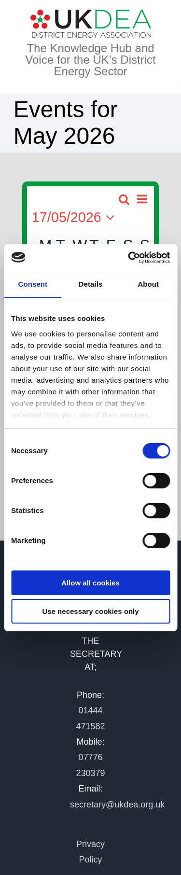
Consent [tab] (32, 284)
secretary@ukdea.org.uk (117, 804)
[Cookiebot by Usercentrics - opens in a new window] (129, 257)
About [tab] (148, 284)
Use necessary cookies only (90, 611)
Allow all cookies (90, 583)
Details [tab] (91, 284)
